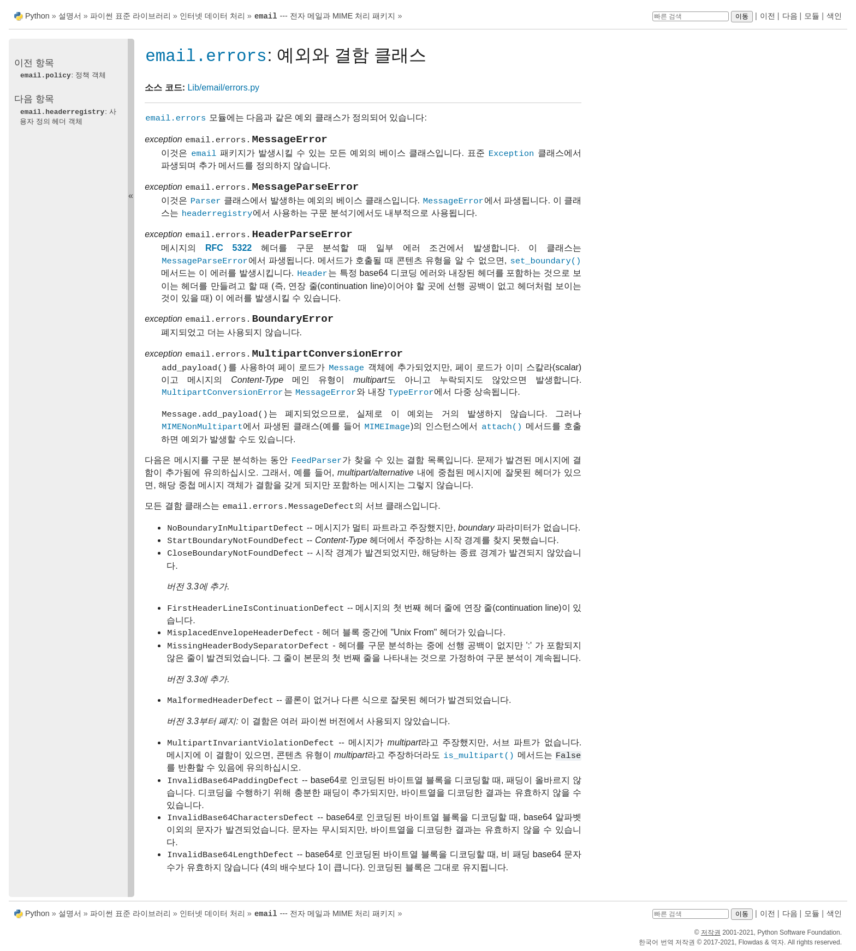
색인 (834, 15)
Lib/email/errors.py (223, 87)
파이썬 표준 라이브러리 (130, 15)
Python (37, 15)
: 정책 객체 (63, 74)
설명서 (71, 15)
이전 (767, 15)
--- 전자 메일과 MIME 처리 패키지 (325, 15)
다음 (790, 15)
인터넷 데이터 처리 (212, 15)
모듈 (811, 15)
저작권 (711, 931)
